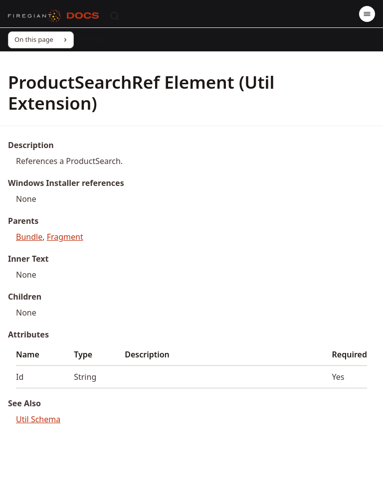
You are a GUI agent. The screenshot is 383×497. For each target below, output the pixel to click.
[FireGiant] (34, 15)
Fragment (65, 236)
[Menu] (367, 14)
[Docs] (83, 15)
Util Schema (38, 419)
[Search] (115, 16)
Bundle (29, 236)
